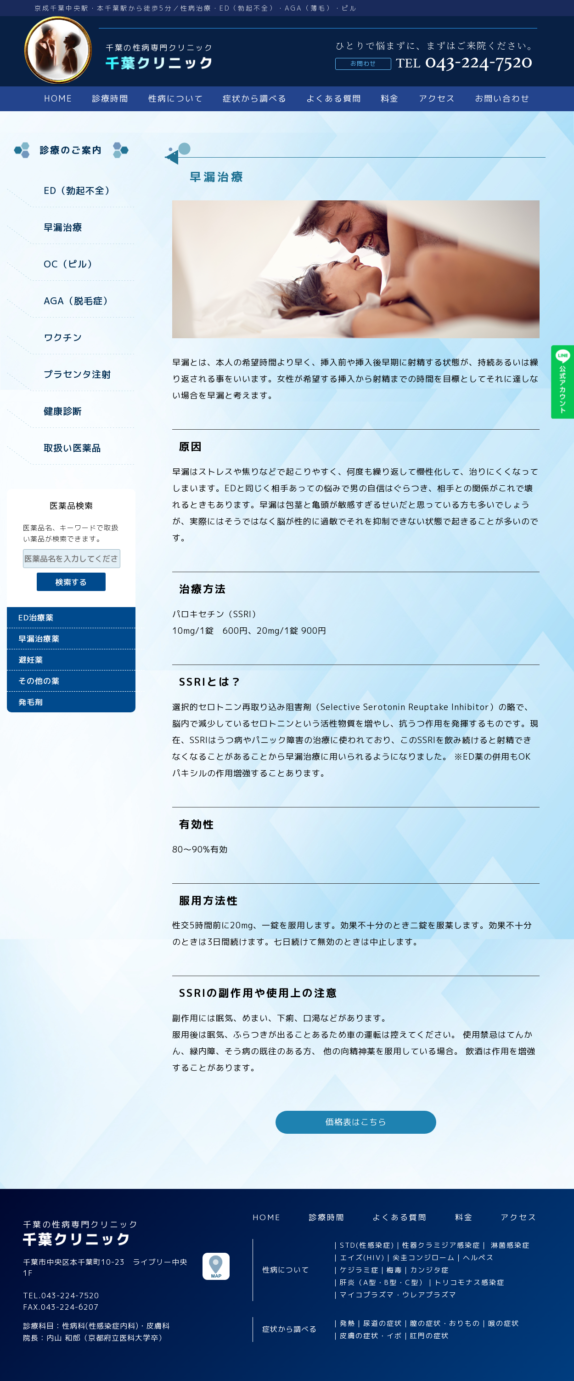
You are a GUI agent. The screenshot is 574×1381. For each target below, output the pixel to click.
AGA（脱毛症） (78, 300)
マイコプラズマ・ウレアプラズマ (398, 1295)
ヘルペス (478, 1257)
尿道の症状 (382, 1323)
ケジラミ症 (359, 1270)
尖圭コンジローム (424, 1257)
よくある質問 (333, 98)
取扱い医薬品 (72, 447)
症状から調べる (255, 98)
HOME (58, 98)
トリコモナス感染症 (469, 1282)
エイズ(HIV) (362, 1257)
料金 (390, 98)
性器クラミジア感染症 (441, 1245)
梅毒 (394, 1270)
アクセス (437, 98)
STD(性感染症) (367, 1245)
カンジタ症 (429, 1270)
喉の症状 (503, 1323)
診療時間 (110, 98)
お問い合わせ (502, 98)
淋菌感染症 (510, 1245)
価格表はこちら (356, 1122)
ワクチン (63, 337)
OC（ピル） (70, 263)
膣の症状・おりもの (445, 1323)
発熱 (347, 1323)
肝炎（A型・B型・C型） (383, 1282)
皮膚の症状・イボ (371, 1336)
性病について (175, 98)
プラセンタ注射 (77, 374)
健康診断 (63, 410)
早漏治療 (63, 227)
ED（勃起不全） (79, 190)
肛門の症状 (429, 1336)
